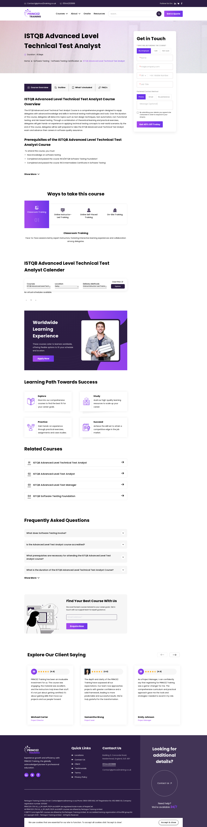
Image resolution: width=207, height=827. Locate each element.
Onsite (87, 13)
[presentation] (162, 655)
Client (77, 764)
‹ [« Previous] (26, 300)
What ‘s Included (82, 87)
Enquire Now (77, 626)
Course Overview (37, 87)
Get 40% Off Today (149, 124)
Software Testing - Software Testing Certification (56, 61)
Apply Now (43, 358)
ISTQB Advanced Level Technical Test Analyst (104, 61)
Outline (60, 87)
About (75, 13)
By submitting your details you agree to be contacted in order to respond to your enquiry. (155, 114)
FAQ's (102, 87)
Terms (78, 772)
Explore (118, 286)
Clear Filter (117, 282)
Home (27, 61)
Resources (99, 13)
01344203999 (67, 3)
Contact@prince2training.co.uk (40, 3)
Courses (62, 13)
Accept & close (168, 822)
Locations (79, 755)
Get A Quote (173, 13)
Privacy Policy (81, 777)
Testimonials (80, 768)
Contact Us (80, 759)
